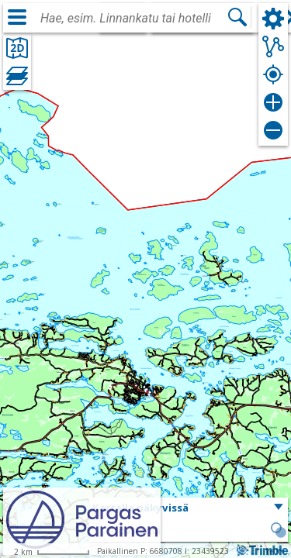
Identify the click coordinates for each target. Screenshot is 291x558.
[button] (188, 508)
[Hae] (237, 17)
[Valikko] (17, 17)
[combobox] (133, 18)
